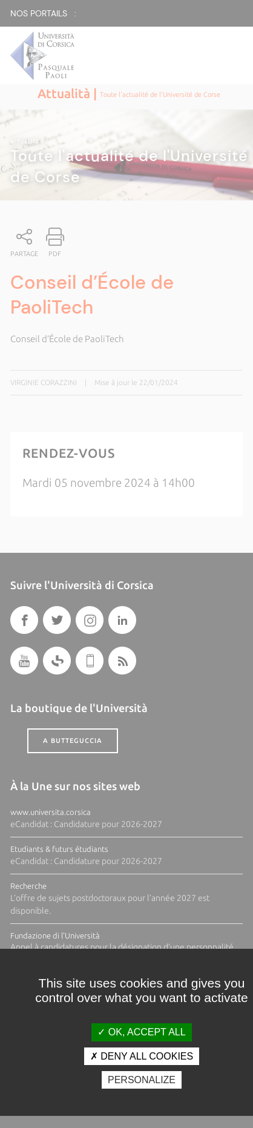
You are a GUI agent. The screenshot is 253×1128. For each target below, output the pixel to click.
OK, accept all (141, 1032)
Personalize (142, 1080)
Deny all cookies (141, 1056)
